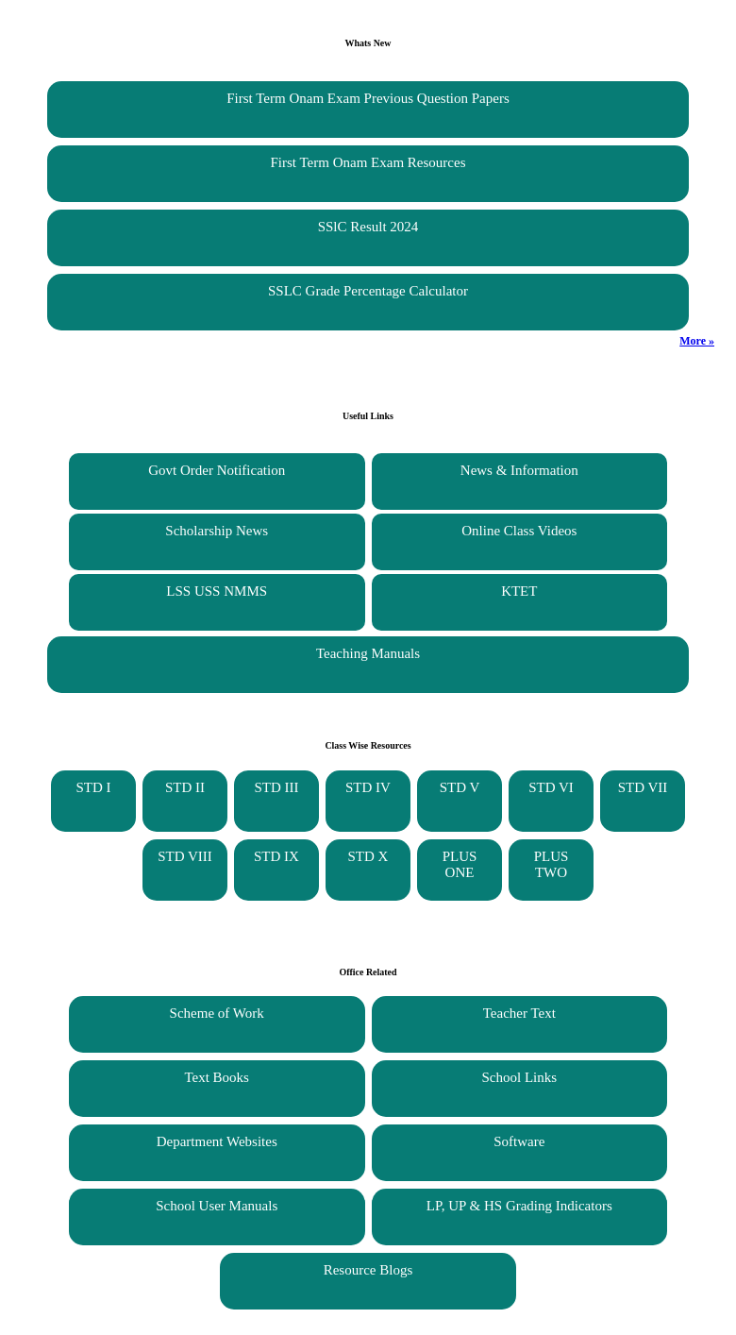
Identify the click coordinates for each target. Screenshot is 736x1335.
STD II (185, 787)
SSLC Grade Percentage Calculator (368, 290)
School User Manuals (216, 1205)
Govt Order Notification (216, 470)
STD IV (368, 787)
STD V (460, 787)
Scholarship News (216, 530)
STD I (92, 787)
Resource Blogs (368, 1269)
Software (518, 1141)
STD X (368, 856)
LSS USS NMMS (216, 591)
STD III (276, 787)
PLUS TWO (551, 864)
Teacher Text (519, 1013)
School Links (520, 1077)
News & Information (519, 470)
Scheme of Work (217, 1013)
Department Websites (217, 1141)
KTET (519, 591)
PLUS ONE (460, 864)
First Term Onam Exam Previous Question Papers (367, 98)
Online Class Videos (519, 530)
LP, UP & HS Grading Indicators (519, 1205)
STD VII (643, 787)
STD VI (551, 787)
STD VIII (185, 856)
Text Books (216, 1077)
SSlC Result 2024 (368, 226)
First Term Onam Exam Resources (368, 162)
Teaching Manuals (368, 653)
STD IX (276, 856)
